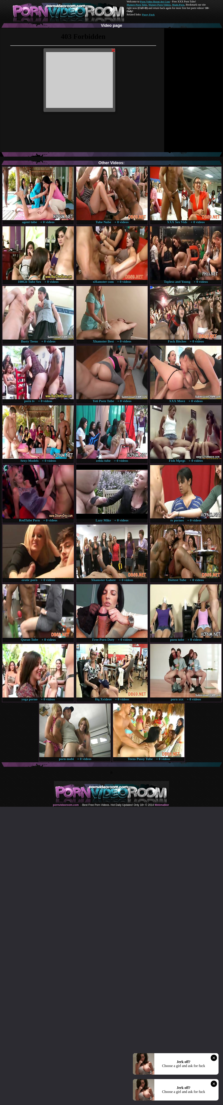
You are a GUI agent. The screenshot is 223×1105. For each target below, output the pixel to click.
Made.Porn (178, 4)
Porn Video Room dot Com (155, 1)
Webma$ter (162, 805)
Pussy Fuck (148, 14)
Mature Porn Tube (137, 4)
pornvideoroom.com (66, 805)
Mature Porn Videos (160, 4)
